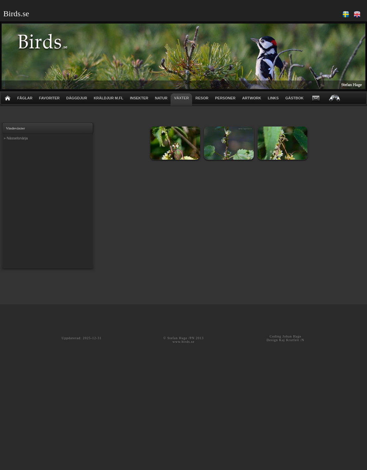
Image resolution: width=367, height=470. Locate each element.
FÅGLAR (24, 98)
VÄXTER (181, 98)
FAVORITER (49, 98)
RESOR (201, 98)
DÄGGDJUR (76, 98)
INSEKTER (139, 98)
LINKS (273, 98)
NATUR (161, 98)
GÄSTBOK (294, 98)
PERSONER (225, 98)
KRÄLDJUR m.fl (108, 98)
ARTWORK (251, 98)
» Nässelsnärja (16, 138)
